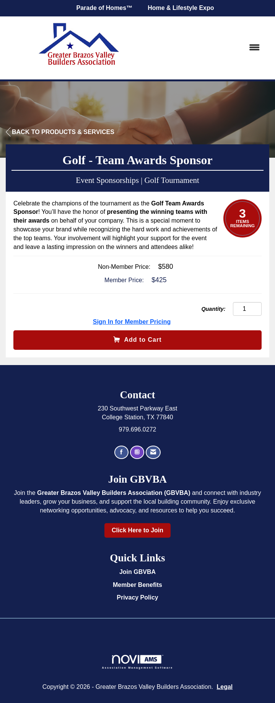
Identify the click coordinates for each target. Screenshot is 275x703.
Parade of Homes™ (104, 8)
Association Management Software (137, 662)
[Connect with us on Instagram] (137, 452)
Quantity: (213, 309)
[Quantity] (247, 309)
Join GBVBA (137, 572)
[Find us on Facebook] (121, 452)
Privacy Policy (137, 597)
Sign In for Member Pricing (132, 321)
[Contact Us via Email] (153, 452)
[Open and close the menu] (211, 48)
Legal (225, 687)
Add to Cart (137, 339)
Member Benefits (137, 585)
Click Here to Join (137, 530)
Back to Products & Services (60, 132)
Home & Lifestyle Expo (181, 8)
